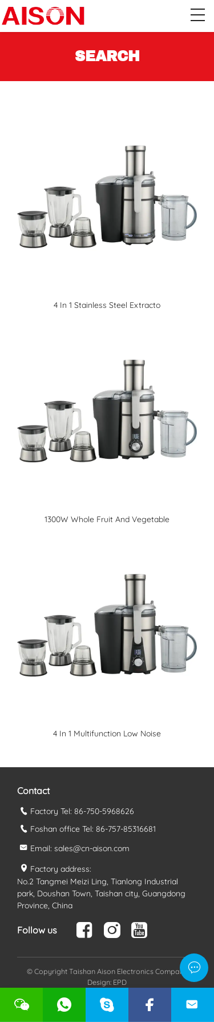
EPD (120, 982)
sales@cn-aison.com (92, 848)
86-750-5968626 (104, 811)
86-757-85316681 (126, 829)
